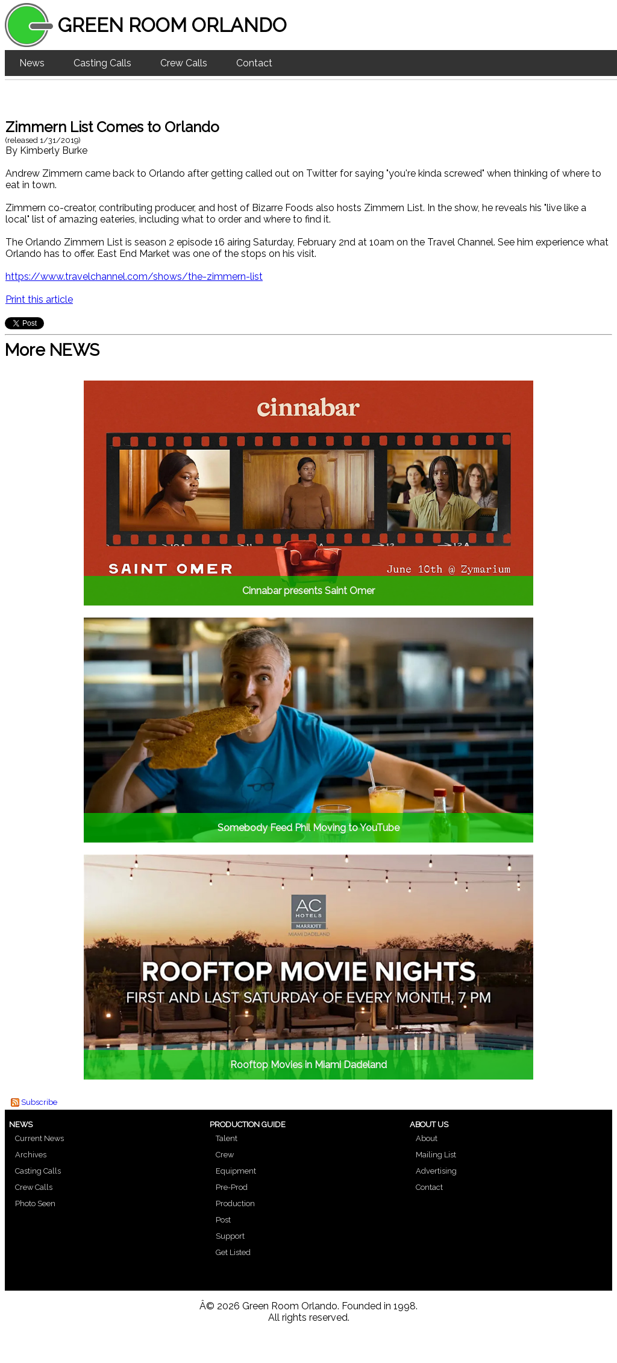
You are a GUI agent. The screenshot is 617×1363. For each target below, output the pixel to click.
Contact (254, 63)
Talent (226, 1138)
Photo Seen (35, 1203)
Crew (225, 1154)
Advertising (436, 1170)
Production (235, 1203)
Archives (30, 1154)
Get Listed (233, 1252)
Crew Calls (183, 63)
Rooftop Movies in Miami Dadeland (308, 1064)
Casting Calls (102, 63)
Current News (39, 1138)
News (32, 63)
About (426, 1138)
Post (223, 1219)
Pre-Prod (232, 1187)
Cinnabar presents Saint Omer (308, 590)
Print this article (39, 299)
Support (230, 1236)
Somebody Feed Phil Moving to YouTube (308, 827)
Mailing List (436, 1154)
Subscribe (39, 1102)
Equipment (236, 1170)
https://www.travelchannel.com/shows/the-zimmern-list (134, 276)
